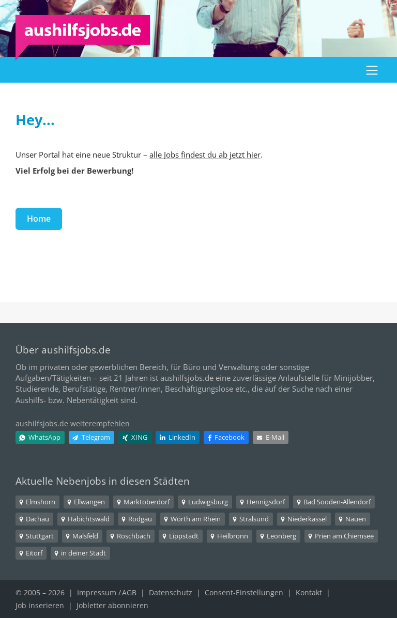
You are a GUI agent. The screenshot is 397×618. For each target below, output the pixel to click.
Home (39, 218)
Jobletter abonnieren (112, 605)
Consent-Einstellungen (244, 592)
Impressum (96, 592)
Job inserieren (40, 605)
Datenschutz (170, 592)
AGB (129, 592)
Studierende (37, 388)
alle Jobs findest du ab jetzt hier (205, 154)
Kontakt (309, 592)
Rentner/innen (135, 388)
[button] (371, 69)
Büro (192, 367)
